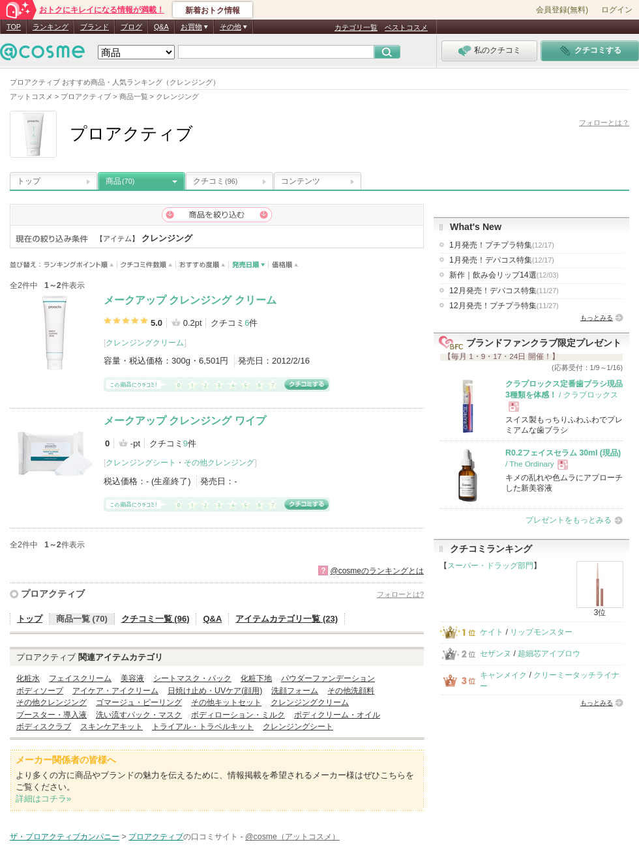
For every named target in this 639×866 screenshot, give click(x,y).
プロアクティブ (53, 593)
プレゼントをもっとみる (569, 520)
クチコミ (215, 181)
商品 (120, 181)
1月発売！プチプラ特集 (501, 245)
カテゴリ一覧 (356, 27)
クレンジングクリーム (145, 342)
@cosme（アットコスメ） (292, 836)
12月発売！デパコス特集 (504, 290)
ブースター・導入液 (51, 714)
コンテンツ (300, 181)
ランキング (50, 27)
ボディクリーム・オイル (337, 714)
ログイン (616, 9)
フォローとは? (400, 594)
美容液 (132, 678)
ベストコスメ (406, 27)
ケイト (491, 632)
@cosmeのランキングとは (377, 570)
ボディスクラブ (43, 726)
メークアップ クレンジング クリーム (190, 300)
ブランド (94, 27)
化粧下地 (256, 678)
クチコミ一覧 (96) (155, 619)
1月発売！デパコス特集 (501, 260)
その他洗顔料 (350, 690)
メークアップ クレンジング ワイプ (185, 420)
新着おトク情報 (212, 10)
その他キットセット (226, 702)
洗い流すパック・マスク (139, 714)
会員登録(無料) (562, 9)
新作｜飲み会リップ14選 (504, 275)
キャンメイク (503, 675)
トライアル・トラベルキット (203, 726)
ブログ (131, 27)
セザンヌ (495, 653)
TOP (14, 27)
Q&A (161, 27)
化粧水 (28, 678)
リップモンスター (541, 632)
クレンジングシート (141, 462)
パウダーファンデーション (328, 678)
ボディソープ (39, 690)
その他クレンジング (219, 462)
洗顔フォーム (294, 690)
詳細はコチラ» (43, 798)
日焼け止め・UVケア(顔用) (215, 690)
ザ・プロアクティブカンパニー (64, 836)
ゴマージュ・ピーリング (139, 702)
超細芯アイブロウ (549, 653)
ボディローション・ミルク (238, 714)
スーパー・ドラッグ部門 (490, 565)
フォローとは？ (604, 122)
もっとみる (596, 317)
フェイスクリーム (80, 678)
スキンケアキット (111, 726)
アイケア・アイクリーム (115, 690)
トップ (28, 181)
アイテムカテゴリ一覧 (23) (286, 619)
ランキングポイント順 (80, 264)
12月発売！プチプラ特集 (504, 305)
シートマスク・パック (192, 678)
